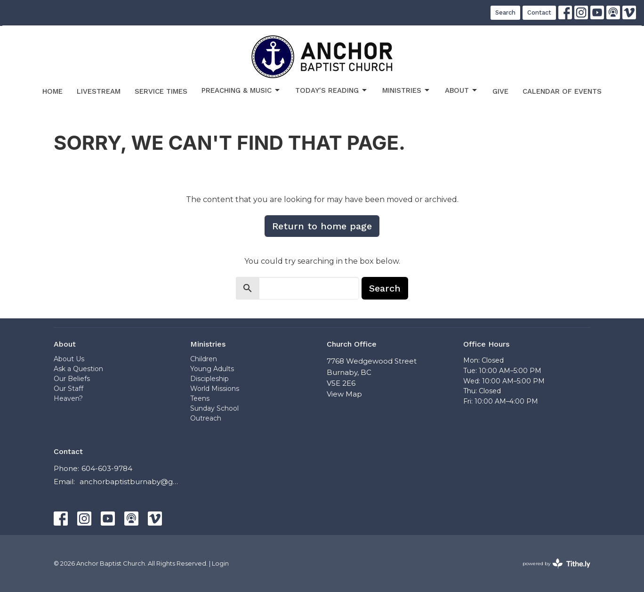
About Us (69, 359)
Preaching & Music (241, 90)
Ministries (406, 90)
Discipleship (209, 378)
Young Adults (212, 369)
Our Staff (68, 388)
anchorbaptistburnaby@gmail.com (130, 481)
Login (220, 563)
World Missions (214, 388)
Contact (539, 12)
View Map (344, 393)
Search (505, 12)
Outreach (205, 418)
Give (500, 91)
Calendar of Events (562, 91)
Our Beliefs (72, 378)
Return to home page (322, 226)
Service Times (161, 91)
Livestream (99, 91)
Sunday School (214, 408)
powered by (556, 563)
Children (203, 359)
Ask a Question (78, 369)
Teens (199, 398)
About (461, 90)
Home (52, 91)
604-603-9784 (106, 468)
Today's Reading (331, 90)
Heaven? (68, 398)
